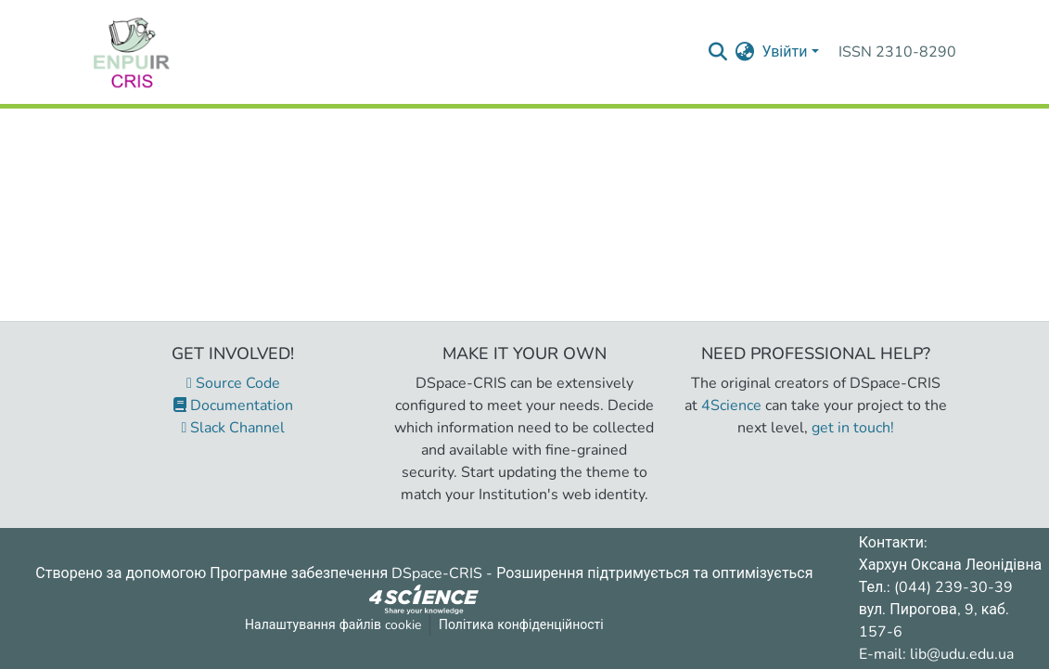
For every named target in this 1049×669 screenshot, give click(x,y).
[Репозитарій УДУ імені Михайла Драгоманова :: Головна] (132, 52)
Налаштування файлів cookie (333, 625)
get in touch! (853, 428)
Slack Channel (234, 428)
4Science (731, 405)
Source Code (233, 383)
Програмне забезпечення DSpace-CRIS (346, 573)
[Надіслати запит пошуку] (717, 52)
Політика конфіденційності (521, 625)
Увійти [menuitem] (784, 52)
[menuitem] (744, 52)
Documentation (233, 405)
